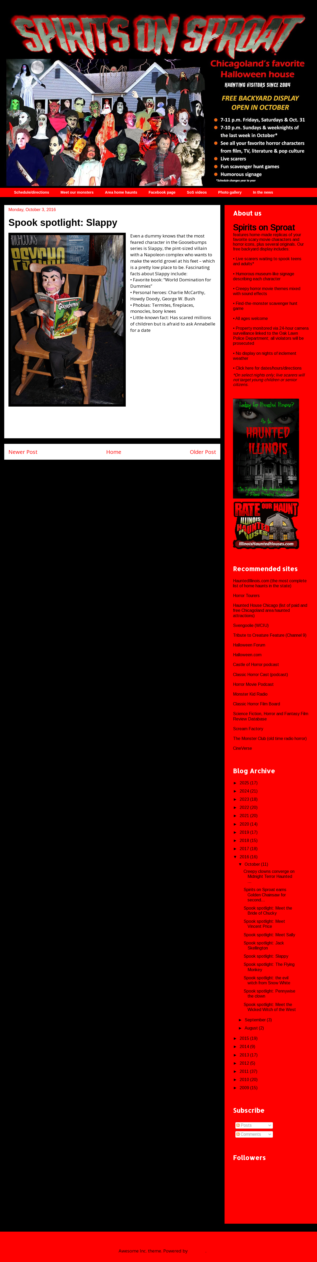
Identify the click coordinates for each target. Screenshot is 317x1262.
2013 (245, 1055)
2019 (245, 832)
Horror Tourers (246, 595)
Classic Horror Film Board (256, 704)
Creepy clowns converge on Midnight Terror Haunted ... (269, 876)
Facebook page (161, 192)
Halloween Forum (249, 645)
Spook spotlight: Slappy (266, 956)
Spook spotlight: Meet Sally (269, 935)
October (253, 864)
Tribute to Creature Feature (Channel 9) (269, 635)
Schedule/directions (31, 192)
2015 (245, 1038)
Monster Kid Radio (250, 694)
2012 (245, 1063)
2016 (245, 857)
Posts (244, 1125)
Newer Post (23, 451)
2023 (245, 799)
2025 (245, 783)
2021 (245, 815)
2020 (245, 824)
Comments (248, 1134)
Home (113, 451)
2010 (245, 1079)
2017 (245, 848)
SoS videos (197, 192)
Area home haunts (121, 192)
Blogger (197, 1251)
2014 (245, 1046)
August (252, 1028)
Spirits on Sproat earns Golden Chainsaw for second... (265, 894)
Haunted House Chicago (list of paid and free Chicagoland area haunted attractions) (270, 610)
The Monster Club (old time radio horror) (270, 738)
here (250, 368)
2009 (245, 1088)
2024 (245, 791)
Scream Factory (248, 729)
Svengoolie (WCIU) (251, 625)
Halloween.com (247, 655)
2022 (245, 807)
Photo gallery (230, 192)
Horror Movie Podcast (253, 684)
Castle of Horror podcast (256, 664)
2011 (245, 1071)
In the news (263, 192)
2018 (245, 840)
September (256, 1020)
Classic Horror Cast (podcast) (260, 674)
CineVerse (242, 748)
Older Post (203, 451)
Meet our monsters (77, 192)
